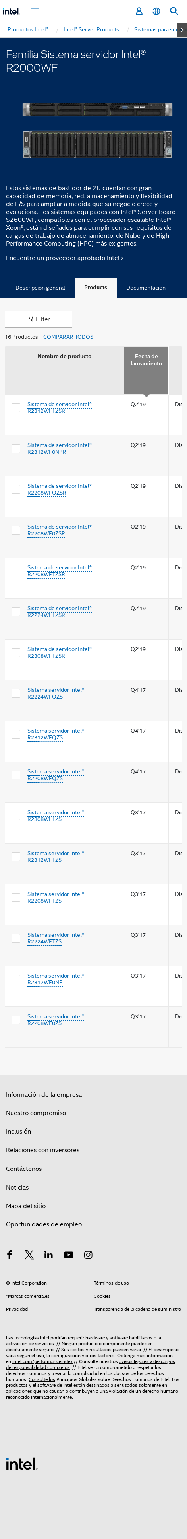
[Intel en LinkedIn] (49, 1256)
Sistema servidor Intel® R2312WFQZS (55, 734)
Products (95, 287)
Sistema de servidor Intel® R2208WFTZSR (59, 571)
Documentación (146, 287)
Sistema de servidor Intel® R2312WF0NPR (59, 448)
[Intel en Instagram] (88, 1256)
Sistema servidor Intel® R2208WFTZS (55, 897)
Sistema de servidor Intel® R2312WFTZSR (59, 408)
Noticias (17, 1187)
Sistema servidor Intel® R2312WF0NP (55, 979)
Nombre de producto (64, 356)
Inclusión (18, 1132)
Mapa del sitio (26, 1206)
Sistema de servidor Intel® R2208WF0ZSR (59, 530)
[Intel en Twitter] (29, 1256)
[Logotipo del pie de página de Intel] (22, 1463)
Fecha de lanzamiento (146, 360)
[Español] (156, 11)
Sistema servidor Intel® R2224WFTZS (55, 938)
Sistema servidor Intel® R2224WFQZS (55, 693)
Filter (38, 319)
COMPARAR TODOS (68, 337)
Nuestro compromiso (36, 1113)
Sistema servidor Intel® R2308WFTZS (55, 816)
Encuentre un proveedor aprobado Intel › (64, 258)
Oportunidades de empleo (44, 1224)
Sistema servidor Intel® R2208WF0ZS (55, 1020)
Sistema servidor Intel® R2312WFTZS (55, 857)
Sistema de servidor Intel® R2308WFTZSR (59, 652)
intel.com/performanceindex (42, 1361)
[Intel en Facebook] (9, 1256)
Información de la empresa (44, 1095)
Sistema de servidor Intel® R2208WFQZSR (59, 489)
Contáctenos (24, 1169)
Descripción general (40, 287)
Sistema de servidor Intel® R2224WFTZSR (59, 612)
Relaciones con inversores (42, 1150)
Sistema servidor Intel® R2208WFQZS (55, 775)
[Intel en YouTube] (68, 1256)
